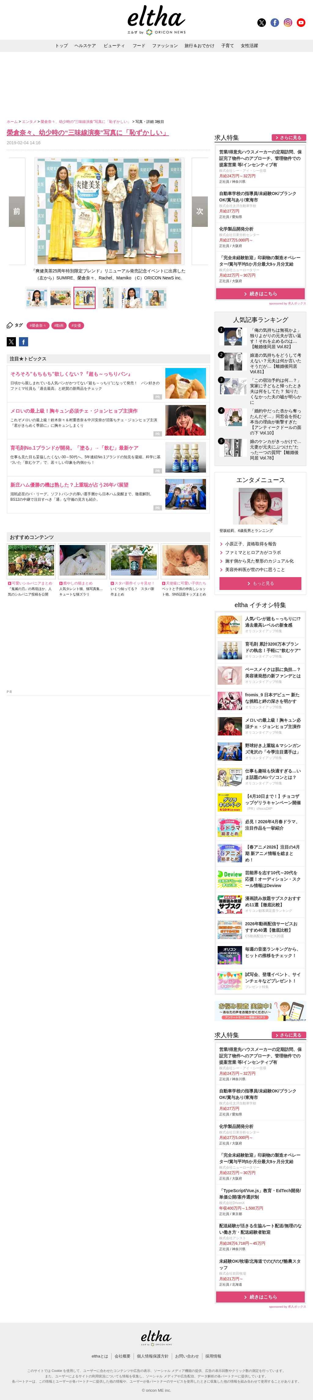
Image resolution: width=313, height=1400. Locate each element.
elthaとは (100, 1356)
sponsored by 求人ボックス (287, 303)
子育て (227, 45)
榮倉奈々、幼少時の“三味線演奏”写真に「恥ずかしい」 (86, 122)
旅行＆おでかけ (200, 45)
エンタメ (30, 122)
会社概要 (123, 1356)
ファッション (165, 45)
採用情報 (213, 1356)
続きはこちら (263, 293)
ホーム (13, 122)
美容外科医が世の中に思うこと (255, 569)
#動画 (59, 325)
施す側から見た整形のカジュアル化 (259, 560)
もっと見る (263, 583)
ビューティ (114, 45)
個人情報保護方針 (153, 1356)
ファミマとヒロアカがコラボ (253, 552)
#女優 (76, 325)
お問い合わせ (187, 1356)
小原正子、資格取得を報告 (251, 543)
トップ (61, 45)
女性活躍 (249, 45)
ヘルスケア (85, 45)
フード (139, 45)
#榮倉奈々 (38, 325)
